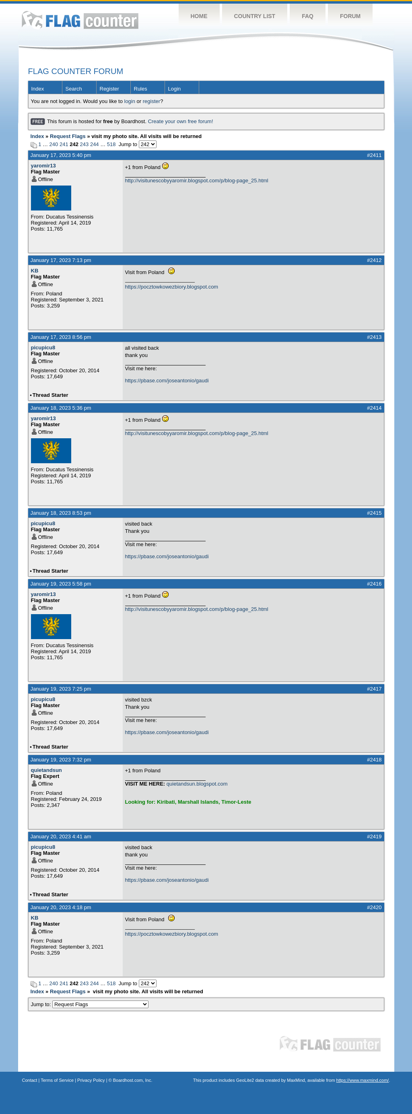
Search (74, 89)
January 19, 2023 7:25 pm (61, 689)
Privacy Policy (91, 1080)
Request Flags (68, 136)
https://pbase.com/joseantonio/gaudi (167, 381)
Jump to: (90, 1004)
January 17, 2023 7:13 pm (61, 260)
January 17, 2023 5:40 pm (61, 155)
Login (174, 89)
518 (111, 144)
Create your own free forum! (180, 121)
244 (94, 144)
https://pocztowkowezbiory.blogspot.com (171, 287)
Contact (29, 1080)
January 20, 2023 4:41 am (61, 836)
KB (35, 271)
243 (84, 144)
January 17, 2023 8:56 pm (61, 337)
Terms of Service (57, 1080)
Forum (350, 16)
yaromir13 (43, 166)
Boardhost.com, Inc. (132, 1080)
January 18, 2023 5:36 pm (61, 408)
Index (37, 89)
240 (53, 144)
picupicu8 (43, 348)
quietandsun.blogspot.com (197, 784)
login (129, 101)
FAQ (307, 16)
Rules (140, 89)
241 (64, 144)
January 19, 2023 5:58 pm (61, 584)
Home (199, 16)
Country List (255, 16)
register (151, 101)
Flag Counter (80, 20)
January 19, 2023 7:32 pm (61, 760)
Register (109, 89)
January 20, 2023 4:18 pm (61, 907)
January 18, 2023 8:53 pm (61, 513)
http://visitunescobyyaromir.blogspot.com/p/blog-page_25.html (196, 180)
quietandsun (46, 770)
